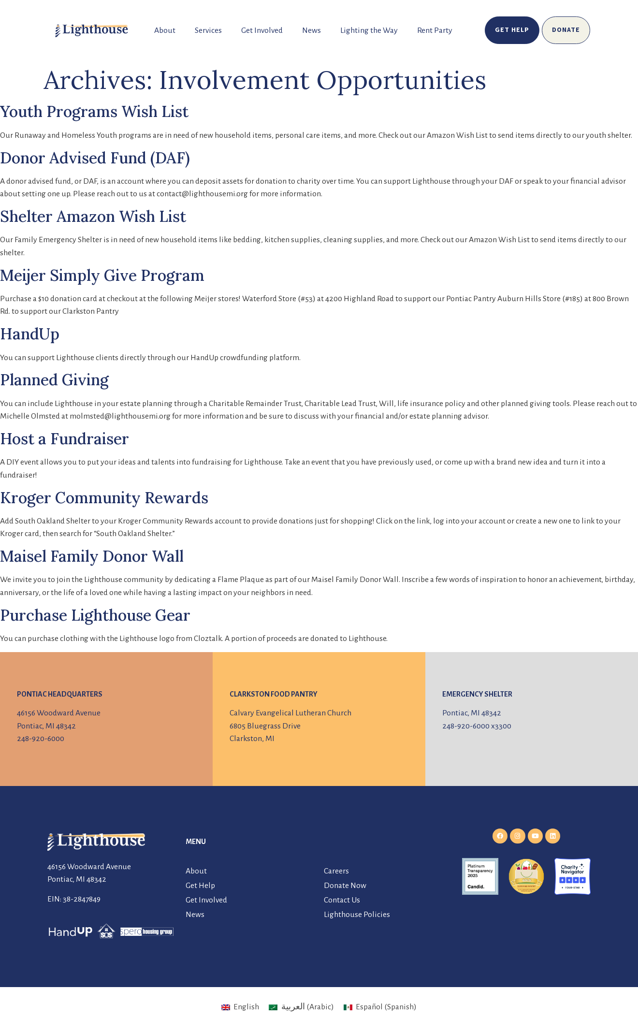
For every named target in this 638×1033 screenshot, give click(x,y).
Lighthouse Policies (357, 914)
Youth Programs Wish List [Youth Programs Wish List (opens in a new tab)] (94, 111)
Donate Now (345, 885)
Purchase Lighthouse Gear (95, 615)
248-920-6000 (40, 738)
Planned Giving (54, 380)
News (311, 30)
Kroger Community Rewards (104, 498)
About (164, 30)
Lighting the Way (369, 30)
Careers (336, 871)
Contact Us (342, 900)
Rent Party (434, 30)
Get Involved (262, 30)
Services (208, 30)
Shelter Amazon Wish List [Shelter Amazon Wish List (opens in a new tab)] (93, 216)
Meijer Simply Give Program (102, 275)
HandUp (29, 334)
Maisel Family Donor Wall (92, 556)
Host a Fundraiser (64, 439)
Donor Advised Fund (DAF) (95, 158)
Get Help (200, 885)
